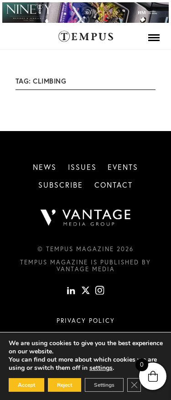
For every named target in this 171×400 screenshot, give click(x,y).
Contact (113, 184)
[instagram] (99, 291)
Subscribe (60, 184)
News (45, 167)
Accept (26, 385)
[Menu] (154, 37)
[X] (85, 291)
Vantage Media (86, 269)
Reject (64, 385)
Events (123, 167)
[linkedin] (71, 291)
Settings (104, 385)
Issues (82, 167)
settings (101, 368)
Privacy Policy (86, 320)
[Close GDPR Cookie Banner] (134, 385)
